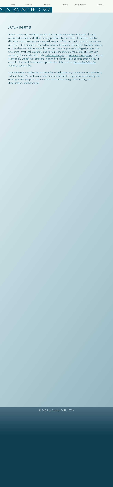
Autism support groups (80, 55)
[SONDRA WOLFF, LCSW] (26, 10)
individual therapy (55, 55)
